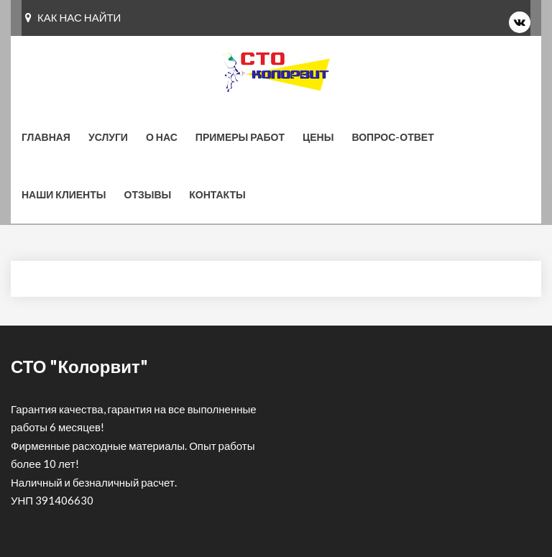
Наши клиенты (64, 194)
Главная (46, 137)
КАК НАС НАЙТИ (73, 17)
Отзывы (148, 194)
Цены (318, 137)
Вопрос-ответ (392, 137)
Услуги (108, 137)
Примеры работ (240, 137)
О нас (162, 137)
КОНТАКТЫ (217, 194)
